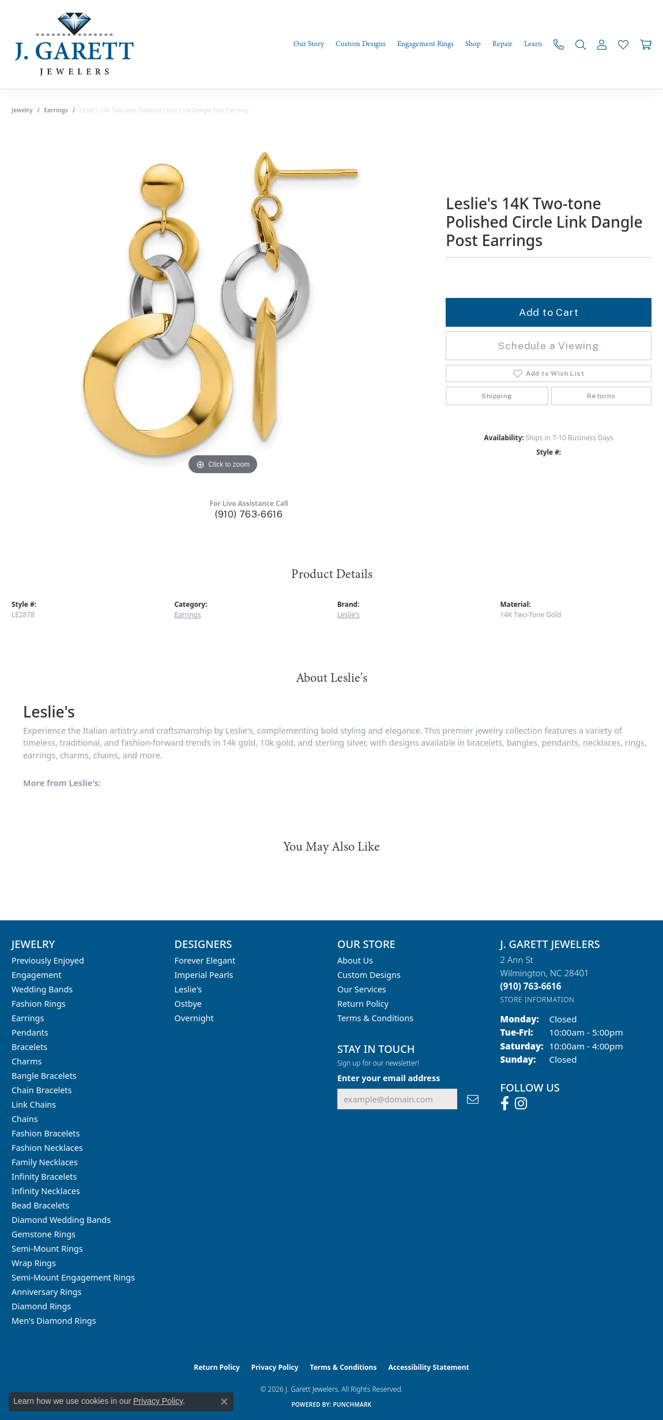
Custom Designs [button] (361, 44)
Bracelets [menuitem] (29, 1046)
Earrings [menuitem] (28, 1018)
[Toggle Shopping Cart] (645, 44)
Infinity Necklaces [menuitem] (46, 1190)
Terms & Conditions (375, 1018)
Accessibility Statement (428, 1367)
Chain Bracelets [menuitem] (41, 1090)
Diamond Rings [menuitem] (41, 1306)
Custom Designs (369, 974)
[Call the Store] (531, 986)
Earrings (56, 110)
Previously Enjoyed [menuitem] (48, 960)
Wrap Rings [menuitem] (34, 1262)
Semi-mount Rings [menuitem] (47, 1248)
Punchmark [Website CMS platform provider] (352, 1404)
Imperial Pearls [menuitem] (204, 974)
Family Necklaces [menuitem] (45, 1162)
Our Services (361, 989)
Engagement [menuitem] (36, 974)
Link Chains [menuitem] (34, 1104)
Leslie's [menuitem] (188, 989)
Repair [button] (502, 44)
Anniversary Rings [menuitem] (46, 1291)
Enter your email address (388, 1077)
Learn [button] (533, 44)
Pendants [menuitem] (30, 1032)
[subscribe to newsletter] (472, 1099)
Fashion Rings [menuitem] (39, 1003)
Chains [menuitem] (25, 1118)
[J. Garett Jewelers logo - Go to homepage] (78, 44)
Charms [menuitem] (27, 1061)
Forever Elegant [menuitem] (205, 960)
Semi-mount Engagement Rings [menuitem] (73, 1277)
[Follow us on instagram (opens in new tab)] (521, 1104)
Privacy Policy (275, 1367)
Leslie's (348, 614)
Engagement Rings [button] (425, 44)
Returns (601, 396)
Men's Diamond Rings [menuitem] (54, 1320)
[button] (580, 44)
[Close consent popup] (224, 1401)
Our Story (308, 44)
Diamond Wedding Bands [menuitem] (61, 1219)
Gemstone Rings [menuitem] (44, 1234)
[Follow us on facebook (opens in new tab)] (504, 1104)
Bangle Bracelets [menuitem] (44, 1075)
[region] (223, 305)
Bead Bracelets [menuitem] (40, 1205)
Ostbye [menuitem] (188, 1003)
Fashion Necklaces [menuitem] (47, 1147)
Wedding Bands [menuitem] (42, 989)
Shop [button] (473, 44)
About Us (355, 960)
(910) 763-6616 (248, 514)
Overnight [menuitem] (194, 1018)
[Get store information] (537, 999)
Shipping (496, 396)
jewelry (22, 110)
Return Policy (363, 1003)
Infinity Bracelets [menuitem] (44, 1176)
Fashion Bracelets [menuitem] (46, 1133)
